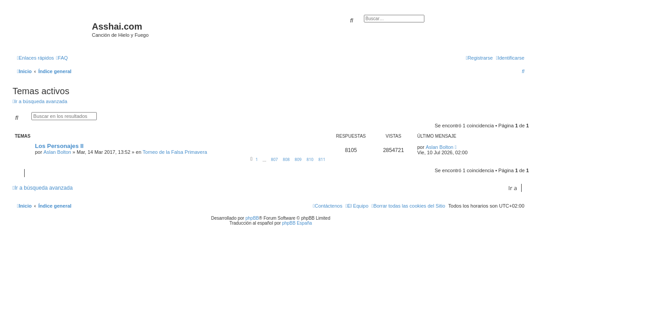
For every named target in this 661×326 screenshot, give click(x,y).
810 (310, 159)
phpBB (252, 218)
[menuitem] (62, 57)
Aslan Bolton (57, 152)
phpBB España (297, 223)
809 (298, 159)
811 (322, 159)
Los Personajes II (59, 146)
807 (274, 159)
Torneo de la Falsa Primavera (175, 152)
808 (286, 159)
